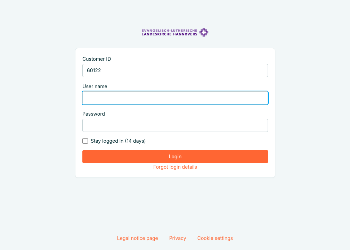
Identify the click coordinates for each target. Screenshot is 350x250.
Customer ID (96, 59)
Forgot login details (175, 167)
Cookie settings (215, 238)
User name (94, 86)
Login (175, 156)
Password (93, 114)
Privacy (177, 238)
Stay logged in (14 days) (118, 141)
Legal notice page (137, 238)
